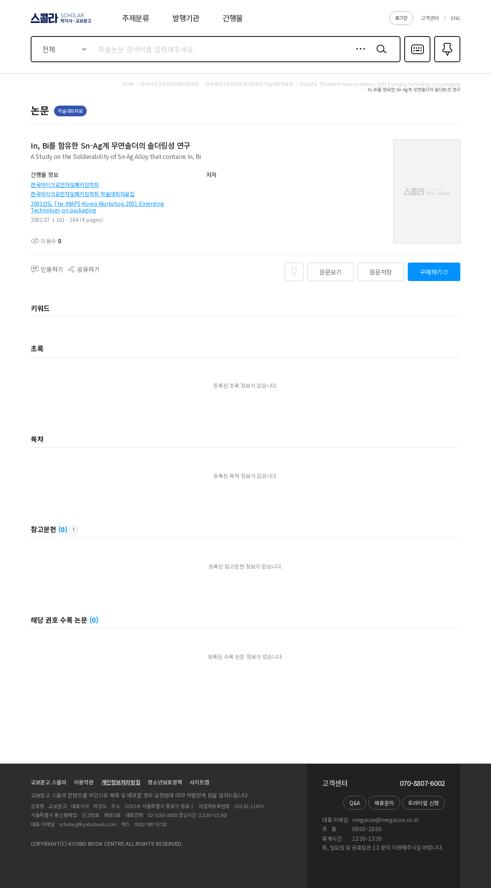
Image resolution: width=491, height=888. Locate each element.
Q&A (354, 803)
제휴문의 (384, 803)
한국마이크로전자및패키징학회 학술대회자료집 (83, 194)
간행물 (232, 17)
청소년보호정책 (165, 782)
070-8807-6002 (422, 783)
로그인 (401, 17)
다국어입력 (417, 61)
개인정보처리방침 (120, 782)
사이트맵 (199, 782)
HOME (128, 84)
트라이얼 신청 (423, 803)
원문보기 (330, 271)
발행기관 (185, 17)
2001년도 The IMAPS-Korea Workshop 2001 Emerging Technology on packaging (97, 207)
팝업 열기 (73, 529)
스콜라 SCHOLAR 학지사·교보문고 (60, 22)
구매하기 (431, 271)
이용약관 (84, 782)
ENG (455, 17)
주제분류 (135, 17)
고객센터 (430, 17)
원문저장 (380, 271)
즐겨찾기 (446, 61)
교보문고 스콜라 (48, 782)
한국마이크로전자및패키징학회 (65, 185)
